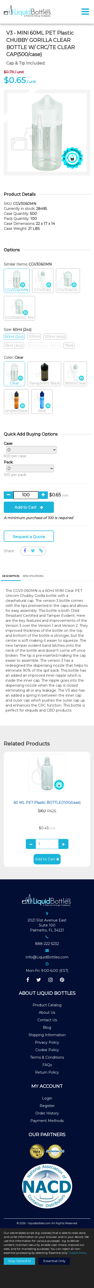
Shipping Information (47, 1035)
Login (47, 1098)
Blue (42, 401)
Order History (47, 1113)
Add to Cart (29, 507)
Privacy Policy (47, 1042)
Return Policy (47, 1072)
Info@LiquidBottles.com (47, 957)
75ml (69, 345)
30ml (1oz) (37, 345)
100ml (34, 336)
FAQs (47, 1065)
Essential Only (54, 1261)
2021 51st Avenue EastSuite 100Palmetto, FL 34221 (47, 925)
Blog (47, 1027)
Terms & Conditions (47, 1057)
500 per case (29, 449)
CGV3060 (42, 281)
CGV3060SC (68, 281)
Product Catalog (47, 1005)
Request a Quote (29, 536)
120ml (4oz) (55, 336)
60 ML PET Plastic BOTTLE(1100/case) (47, 802)
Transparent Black (44, 374)
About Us (47, 1012)
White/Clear (75, 374)
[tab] (11, 576)
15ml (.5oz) (14, 345)
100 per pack (27, 468)
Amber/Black (16, 401)
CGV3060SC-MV (19, 308)
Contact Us (47, 1020)
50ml (55, 345)
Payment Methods (47, 1120)
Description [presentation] (10, 576)
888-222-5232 (47, 943)
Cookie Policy (47, 1050)
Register (47, 1106)
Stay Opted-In (19, 1261)
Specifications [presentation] (33, 576)
